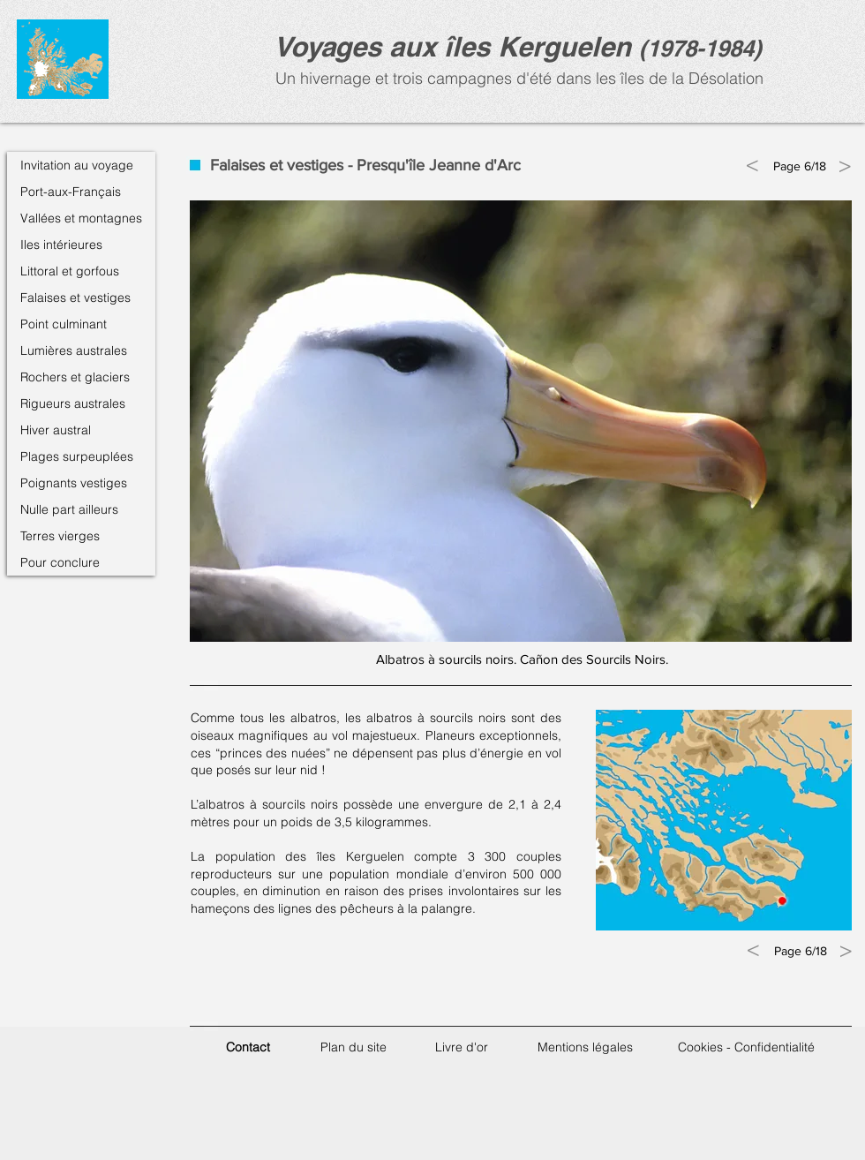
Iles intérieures (61, 244)
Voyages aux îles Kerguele (444, 46)
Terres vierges (60, 536)
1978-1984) (704, 48)
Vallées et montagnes (81, 218)
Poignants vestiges (73, 483)
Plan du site (353, 1047)
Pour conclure (60, 562)
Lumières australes (73, 350)
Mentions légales (585, 1047)
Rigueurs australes (72, 403)
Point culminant (63, 324)
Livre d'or (461, 1047)
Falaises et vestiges (75, 297)
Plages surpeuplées (76, 456)
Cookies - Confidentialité (746, 1047)
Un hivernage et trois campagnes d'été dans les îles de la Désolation (517, 78)
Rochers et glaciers (75, 377)
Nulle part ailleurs (69, 509)
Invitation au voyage (76, 165)
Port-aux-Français (70, 192)
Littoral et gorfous (69, 271)
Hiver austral (55, 430)
